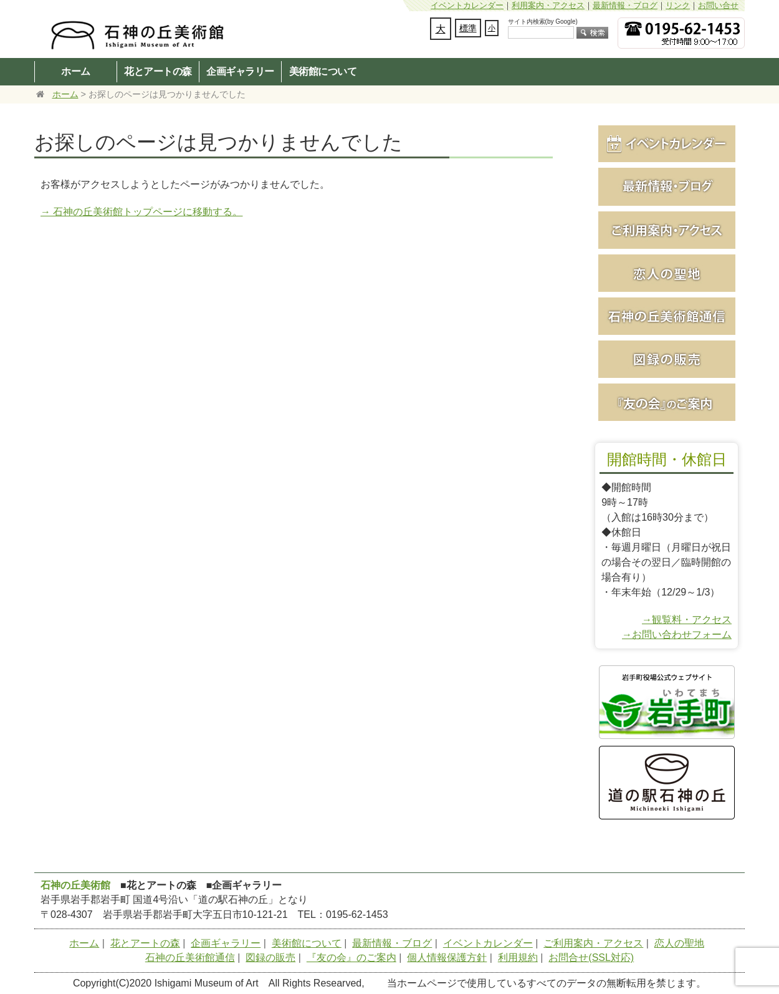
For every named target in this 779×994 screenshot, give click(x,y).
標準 (468, 28)
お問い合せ (718, 5)
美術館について (323, 71)
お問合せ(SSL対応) (591, 957)
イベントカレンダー (467, 5)
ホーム (75, 71)
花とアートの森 (158, 71)
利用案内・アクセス (548, 5)
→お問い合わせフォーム (677, 634)
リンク (678, 5)
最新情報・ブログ (625, 5)
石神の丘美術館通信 (190, 957)
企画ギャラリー (240, 71)
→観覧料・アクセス (687, 619)
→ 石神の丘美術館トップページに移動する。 (141, 211)
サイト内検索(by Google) (543, 21)
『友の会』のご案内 (351, 957)
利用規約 (518, 957)
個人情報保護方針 (447, 957)
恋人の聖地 (679, 943)
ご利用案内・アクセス (593, 943)
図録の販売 (270, 957)
